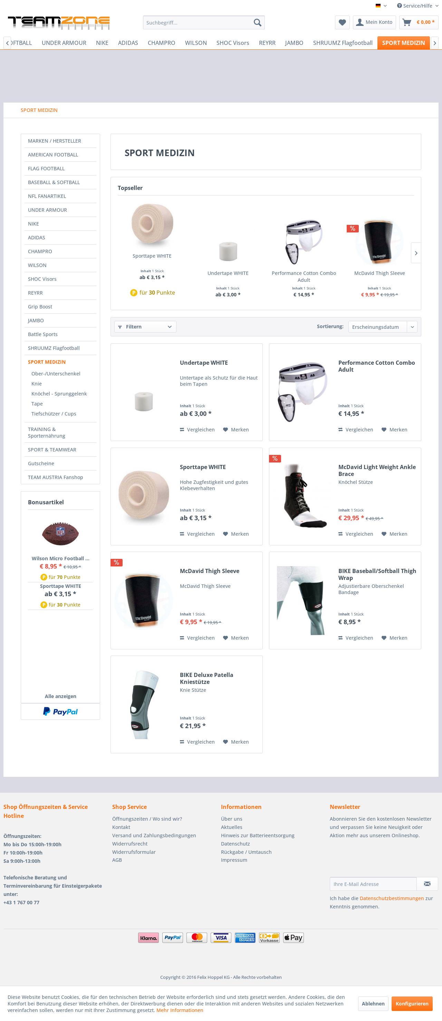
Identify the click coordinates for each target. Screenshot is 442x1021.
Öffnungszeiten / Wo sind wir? (147, 818)
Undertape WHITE (228, 273)
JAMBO (36, 320)
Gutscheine (41, 463)
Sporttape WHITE (60, 586)
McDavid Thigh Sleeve (379, 273)
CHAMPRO (40, 251)
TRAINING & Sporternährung (46, 432)
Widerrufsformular (134, 852)
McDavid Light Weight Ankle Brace (377, 470)
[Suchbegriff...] (204, 22)
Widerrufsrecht (129, 843)
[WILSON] (196, 42)
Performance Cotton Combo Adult (304, 276)
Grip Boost (40, 306)
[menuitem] (204, 22)
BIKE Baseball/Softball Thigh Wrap (377, 574)
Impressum (234, 860)
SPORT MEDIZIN (47, 362)
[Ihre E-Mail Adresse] (373, 884)
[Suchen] (257, 22)
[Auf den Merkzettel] (236, 430)
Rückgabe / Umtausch (246, 852)
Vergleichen (197, 429)
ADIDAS (36, 237)
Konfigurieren (412, 1003)
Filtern (130, 326)
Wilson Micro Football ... (60, 558)
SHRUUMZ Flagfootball (54, 348)
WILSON (37, 265)
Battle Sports (43, 334)
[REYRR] (267, 42)
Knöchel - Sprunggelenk (59, 393)
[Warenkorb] (419, 22)
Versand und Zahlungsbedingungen (154, 835)
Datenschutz (235, 843)
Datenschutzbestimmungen (392, 898)
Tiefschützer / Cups (53, 413)
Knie (36, 383)
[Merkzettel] (342, 22)
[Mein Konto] (374, 22)
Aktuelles (231, 827)
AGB (117, 860)
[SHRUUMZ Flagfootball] (342, 42)
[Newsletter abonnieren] (427, 884)
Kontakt (121, 827)
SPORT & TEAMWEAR (52, 449)
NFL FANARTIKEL (47, 196)
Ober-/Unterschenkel (55, 373)
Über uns (231, 818)
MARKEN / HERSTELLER (54, 140)
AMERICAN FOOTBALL (53, 154)
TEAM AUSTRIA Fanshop (55, 477)
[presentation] (382, 860)
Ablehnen (373, 1003)
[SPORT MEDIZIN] (403, 42)
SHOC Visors (42, 279)
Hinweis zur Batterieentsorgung (258, 835)
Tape (37, 403)
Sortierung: (330, 326)
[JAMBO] (294, 42)
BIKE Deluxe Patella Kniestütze (206, 678)
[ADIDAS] (128, 42)
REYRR (35, 292)
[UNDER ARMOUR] (64, 42)
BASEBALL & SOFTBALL (54, 182)
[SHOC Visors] (233, 42)
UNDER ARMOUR (47, 210)
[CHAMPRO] (161, 42)
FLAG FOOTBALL (46, 168)
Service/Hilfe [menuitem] (415, 5)
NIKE (33, 223)
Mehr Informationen (179, 1010)
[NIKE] (102, 42)
